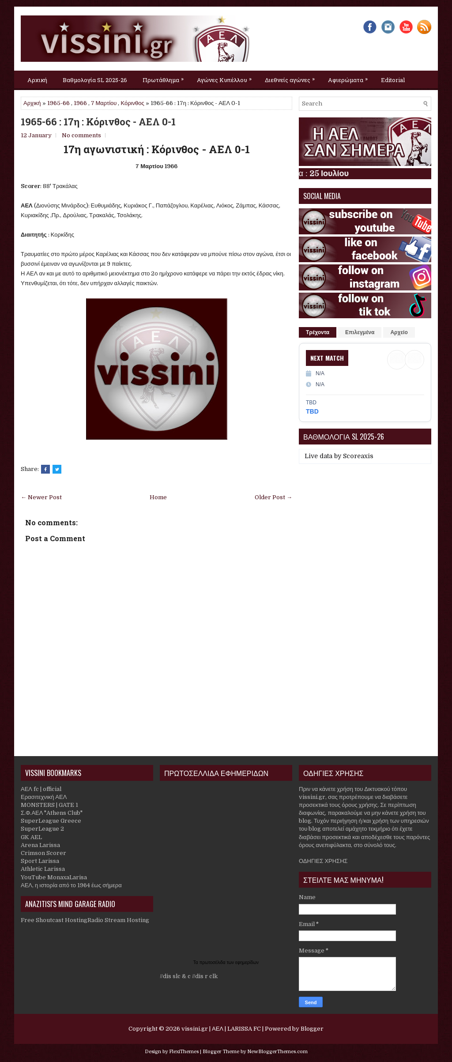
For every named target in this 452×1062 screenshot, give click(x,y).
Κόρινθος (132, 103)
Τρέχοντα (317, 332)
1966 (80, 103)
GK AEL (31, 837)
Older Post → (273, 497)
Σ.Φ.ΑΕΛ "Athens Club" (52, 813)
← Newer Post (41, 497)
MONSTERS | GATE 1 (49, 805)
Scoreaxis (358, 455)
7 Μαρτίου (104, 103)
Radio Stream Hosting (118, 920)
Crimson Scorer (43, 853)
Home (158, 497)
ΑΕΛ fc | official (41, 789)
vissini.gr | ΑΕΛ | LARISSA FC (221, 1028)
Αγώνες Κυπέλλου (226, 77)
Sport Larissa (40, 861)
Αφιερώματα (350, 77)
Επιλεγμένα (359, 332)
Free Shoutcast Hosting (54, 920)
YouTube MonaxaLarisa (54, 877)
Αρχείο (398, 332)
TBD (312, 411)
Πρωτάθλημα (165, 77)
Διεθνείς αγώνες (292, 77)
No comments (81, 135)
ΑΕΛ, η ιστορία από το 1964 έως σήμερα (71, 885)
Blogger (312, 1028)
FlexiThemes (184, 1051)
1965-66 (58, 103)
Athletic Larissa (43, 869)
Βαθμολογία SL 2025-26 (95, 80)
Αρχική (37, 80)
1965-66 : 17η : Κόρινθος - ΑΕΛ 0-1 (98, 122)
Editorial (393, 80)
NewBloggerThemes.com (277, 1051)
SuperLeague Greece (51, 820)
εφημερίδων (247, 962)
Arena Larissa (40, 845)
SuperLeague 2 (42, 828)
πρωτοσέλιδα (213, 962)
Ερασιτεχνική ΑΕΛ (44, 797)
